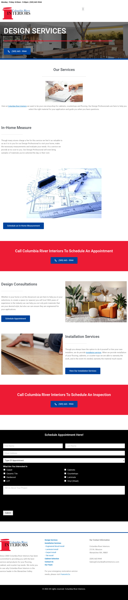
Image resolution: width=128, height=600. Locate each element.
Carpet (9, 472)
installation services (94, 352)
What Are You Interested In (15, 468)
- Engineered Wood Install (55, 546)
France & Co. (66, 574)
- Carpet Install (51, 552)
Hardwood (11, 479)
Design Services (51, 540)
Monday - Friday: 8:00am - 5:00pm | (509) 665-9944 (23, 2)
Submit (8, 515)
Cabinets (71, 472)
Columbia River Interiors (19, 106)
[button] (83, 9)
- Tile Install (49, 555)
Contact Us (49, 562)
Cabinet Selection (52, 559)
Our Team (49, 565)
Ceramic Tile (12, 475)
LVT (8, 483)
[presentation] (22, 508)
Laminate (71, 479)
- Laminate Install (52, 549)
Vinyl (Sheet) (73, 483)
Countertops (72, 475)
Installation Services (53, 543)
